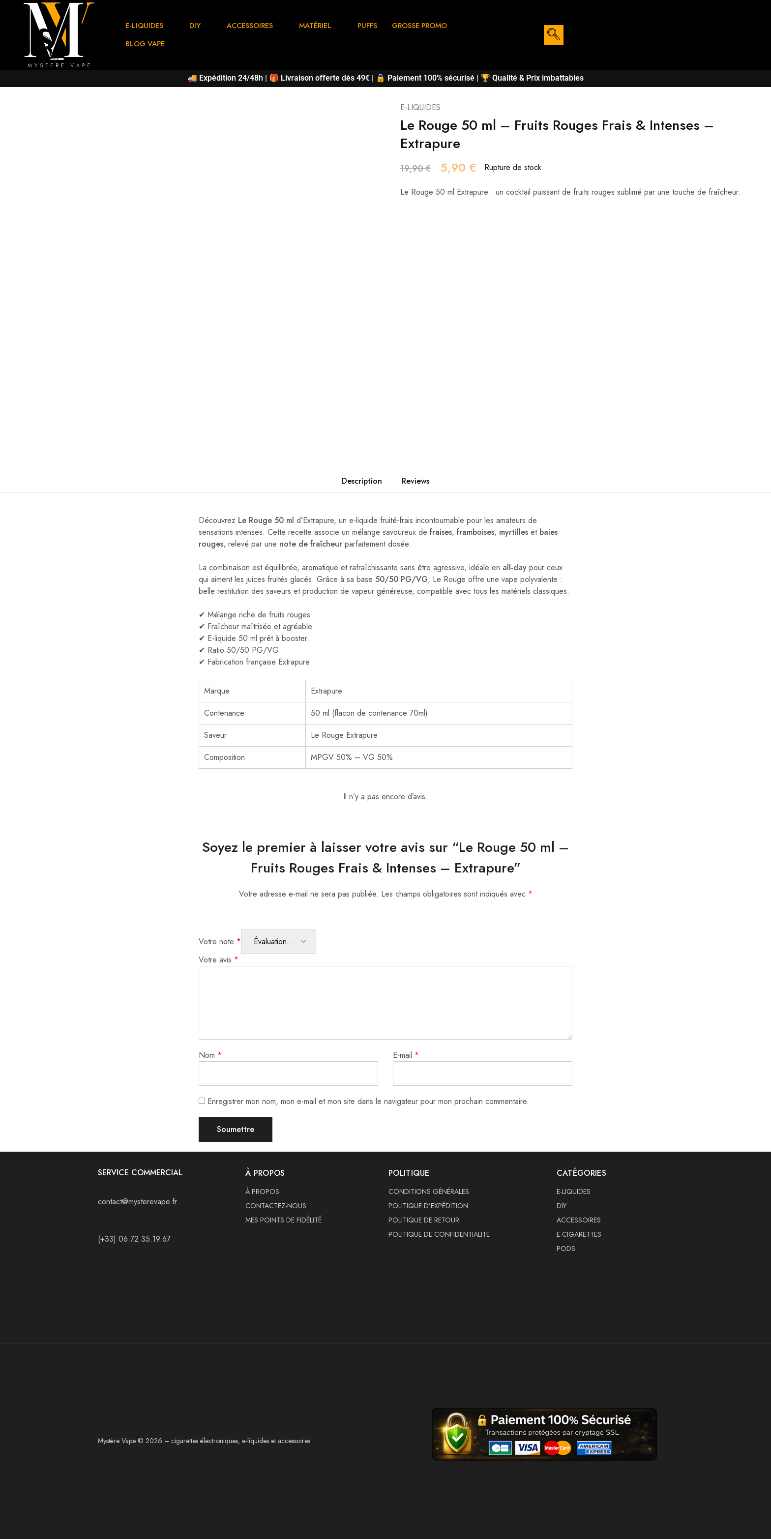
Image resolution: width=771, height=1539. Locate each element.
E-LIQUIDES (149, 25)
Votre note (220, 941)
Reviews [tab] (415, 481)
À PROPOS (262, 1191)
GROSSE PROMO (428, 25)
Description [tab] (362, 481)
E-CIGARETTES (579, 1234)
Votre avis (218, 959)
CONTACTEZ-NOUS (275, 1206)
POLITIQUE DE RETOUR (423, 1220)
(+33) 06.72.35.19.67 (134, 1239)
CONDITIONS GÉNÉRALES (428, 1191)
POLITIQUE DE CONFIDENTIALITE (439, 1234)
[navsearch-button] (553, 35)
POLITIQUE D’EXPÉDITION (428, 1206)
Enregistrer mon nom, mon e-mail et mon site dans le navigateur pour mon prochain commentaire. (368, 1101)
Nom (210, 1055)
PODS (566, 1248)
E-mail (406, 1055)
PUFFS (374, 25)
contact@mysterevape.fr (137, 1201)
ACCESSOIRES (256, 25)
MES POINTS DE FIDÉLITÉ (283, 1220)
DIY (200, 25)
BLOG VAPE (146, 43)
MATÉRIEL (324, 25)
